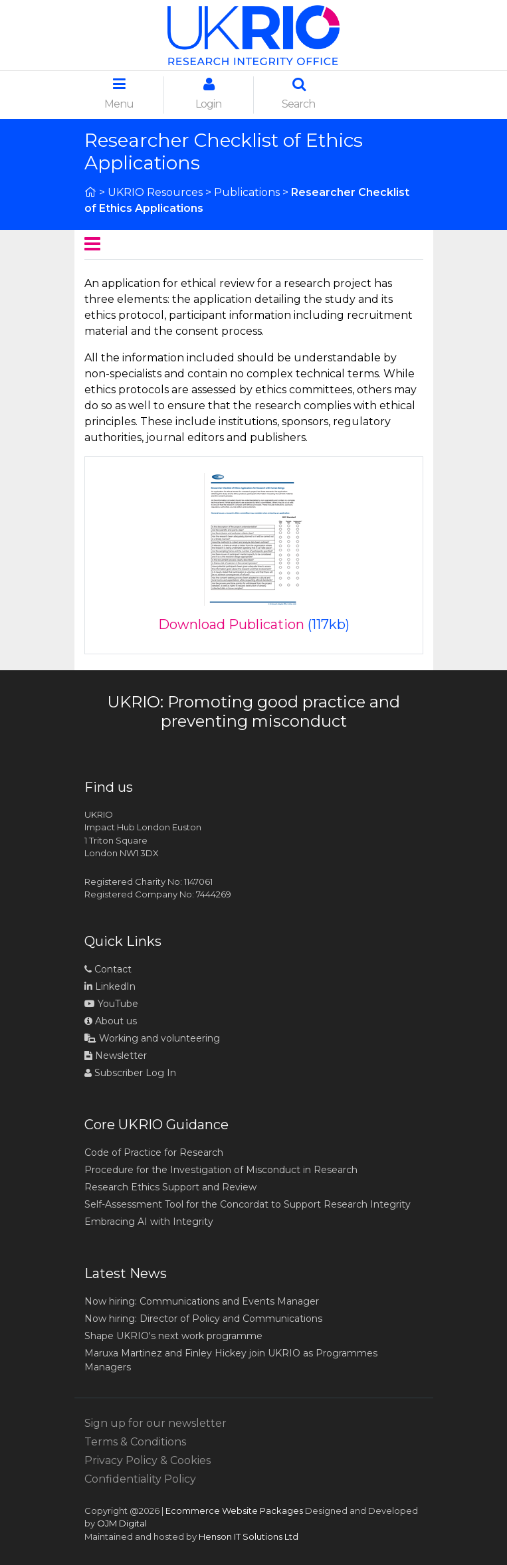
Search (298, 93)
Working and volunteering (152, 1038)
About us (110, 1021)
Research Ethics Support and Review (170, 1187)
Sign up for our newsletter (155, 1423)
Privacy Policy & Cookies (147, 1460)
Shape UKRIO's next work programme (173, 1336)
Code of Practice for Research (153, 1152)
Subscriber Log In (130, 1073)
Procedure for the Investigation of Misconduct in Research (220, 1170)
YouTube (111, 1004)
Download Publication (231, 624)
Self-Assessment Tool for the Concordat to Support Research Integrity (247, 1204)
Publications (247, 192)
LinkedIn (110, 986)
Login (208, 93)
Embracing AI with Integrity (148, 1222)
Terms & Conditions (135, 1441)
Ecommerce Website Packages (234, 1510)
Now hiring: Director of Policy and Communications (203, 1319)
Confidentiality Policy (140, 1479)
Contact (108, 969)
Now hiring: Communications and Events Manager (201, 1301)
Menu (119, 93)
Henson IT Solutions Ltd (248, 1536)
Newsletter (115, 1055)
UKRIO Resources (155, 192)
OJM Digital (122, 1523)
